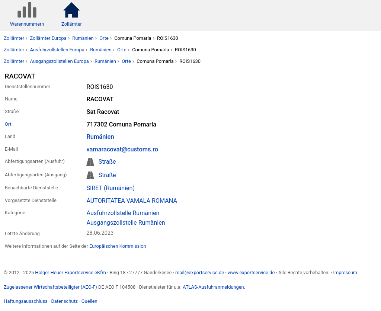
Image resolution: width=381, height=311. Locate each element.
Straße (107, 161)
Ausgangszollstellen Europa (59, 61)
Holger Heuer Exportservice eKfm (70, 272)
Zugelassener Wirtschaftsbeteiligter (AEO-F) (50, 287)
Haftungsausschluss (25, 301)
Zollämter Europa (48, 38)
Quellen (89, 301)
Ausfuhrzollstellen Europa (57, 49)
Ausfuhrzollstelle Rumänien (122, 213)
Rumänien (82, 38)
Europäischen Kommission (117, 246)
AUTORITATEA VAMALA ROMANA (131, 200)
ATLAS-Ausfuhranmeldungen (213, 287)
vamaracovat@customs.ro (122, 149)
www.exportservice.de (251, 272)
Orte (104, 38)
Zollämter (14, 38)
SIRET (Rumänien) (110, 188)
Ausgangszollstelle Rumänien (125, 222)
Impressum (345, 272)
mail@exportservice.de (199, 272)
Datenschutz (64, 301)
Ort (8, 124)
